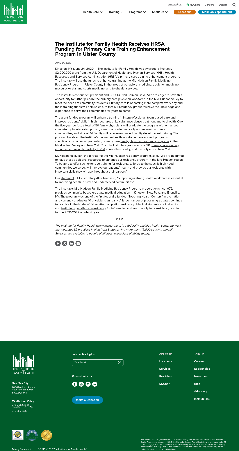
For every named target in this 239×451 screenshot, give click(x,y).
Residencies (202, 361)
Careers (199, 354)
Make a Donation (87, 392)
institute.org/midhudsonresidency (83, 201)
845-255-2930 (19, 403)
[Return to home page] (24, 356)
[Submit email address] (119, 356)
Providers (165, 369)
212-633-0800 (19, 386)
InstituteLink (202, 391)
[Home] (13, 12)
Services (165, 361)
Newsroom (201, 369)
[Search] (234, 5)
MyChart (164, 376)
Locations (184, 12)
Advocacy (200, 384)
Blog (197, 376)
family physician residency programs (145, 134)
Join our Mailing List (83, 347)
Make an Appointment (217, 12)
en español (175, 5)
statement (67, 170)
